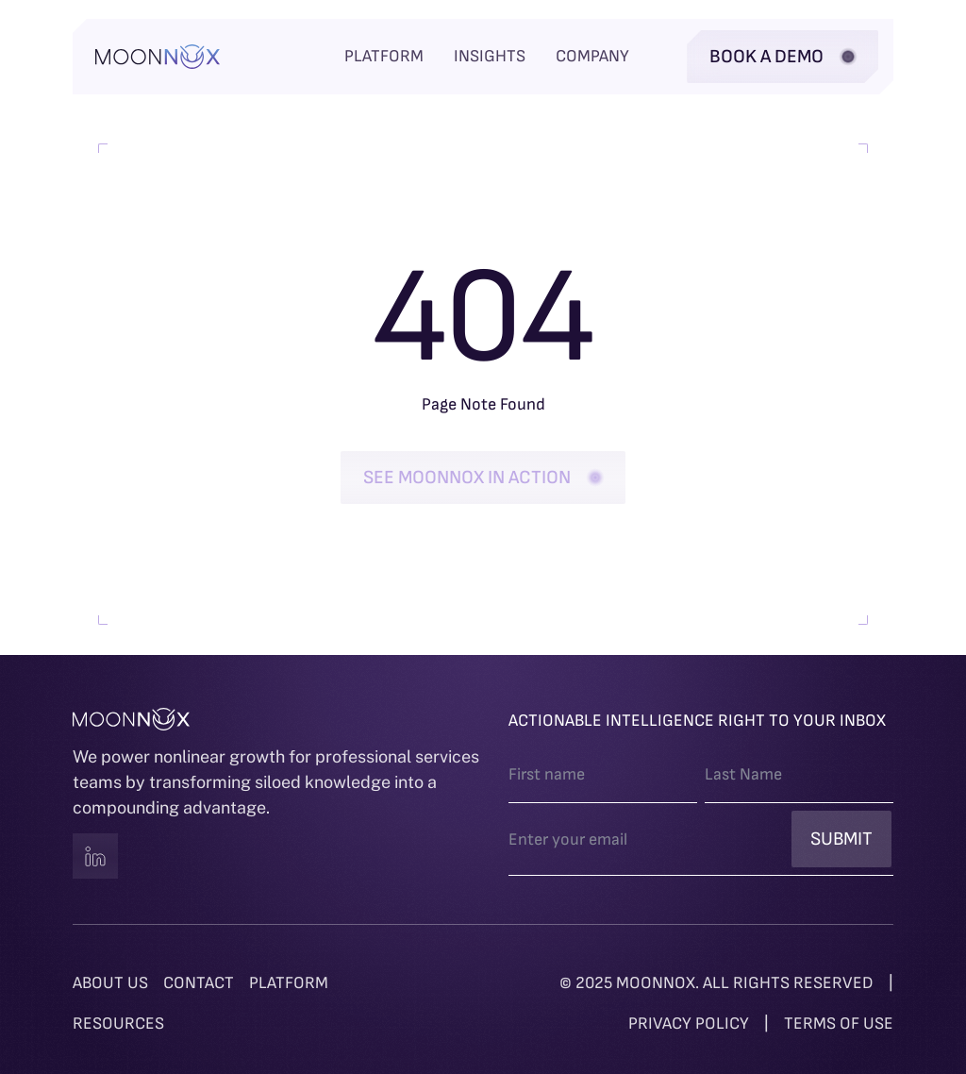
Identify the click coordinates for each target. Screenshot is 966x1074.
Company (592, 56)
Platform (384, 56)
